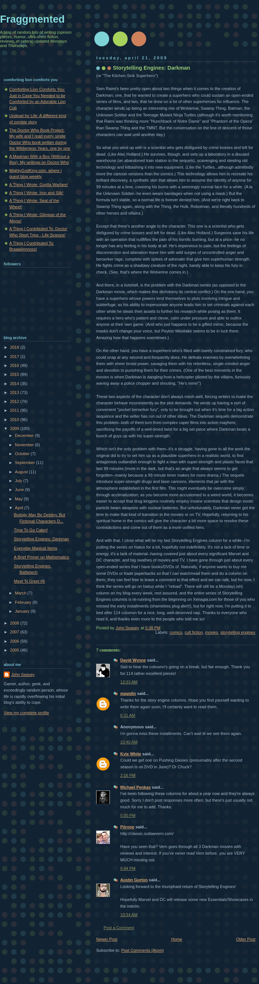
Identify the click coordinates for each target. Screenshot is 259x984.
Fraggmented (32, 19)
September (25, 462)
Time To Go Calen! (31, 530)
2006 (15, 641)
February (23, 602)
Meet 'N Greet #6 (29, 581)
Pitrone (127, 827)
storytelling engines (237, 632)
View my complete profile (26, 712)
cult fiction (194, 632)
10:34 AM (129, 914)
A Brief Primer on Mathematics (41, 557)
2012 (15, 401)
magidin (128, 693)
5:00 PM (127, 815)
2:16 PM (127, 775)
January (22, 611)
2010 (15, 419)
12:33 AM (129, 682)
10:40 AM (129, 742)
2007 (15, 632)
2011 (15, 410)
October (22, 453)
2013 (15, 392)
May (19, 499)
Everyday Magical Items (35, 548)
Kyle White (130, 754)
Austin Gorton (134, 880)
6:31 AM (127, 715)
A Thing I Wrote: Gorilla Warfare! (38, 184)
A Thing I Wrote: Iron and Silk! (36, 192)
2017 (15, 356)
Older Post (245, 939)
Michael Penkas (135, 787)
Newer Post (106, 939)
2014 (15, 383)
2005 (15, 650)
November (25, 445)
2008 (15, 623)
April (19, 508)
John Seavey (23, 674)
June (20, 489)
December (25, 435)
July (19, 480)
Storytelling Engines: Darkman (41, 539)
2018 (15, 347)
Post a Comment (119, 927)
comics (176, 632)
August (21, 472)
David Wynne (133, 660)
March (21, 593)
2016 (15, 365)
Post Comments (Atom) (142, 950)
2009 (15, 428)
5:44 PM (127, 868)
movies (211, 632)
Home (176, 939)
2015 (15, 374)
